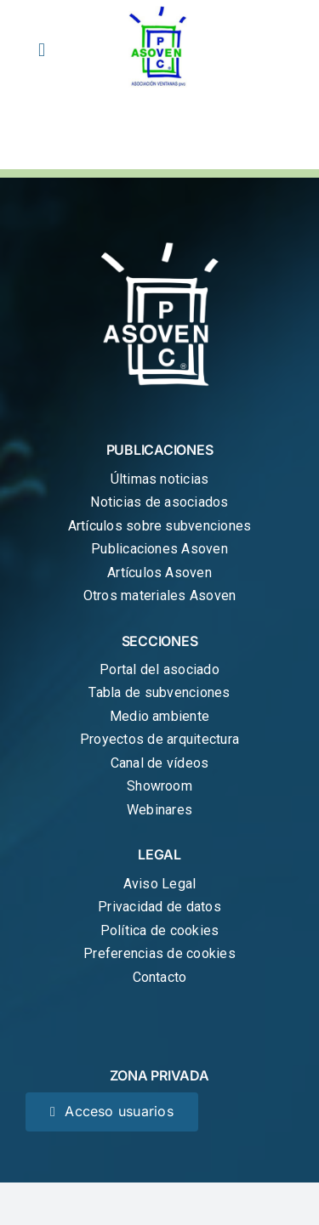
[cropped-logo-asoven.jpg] (159, 12)
